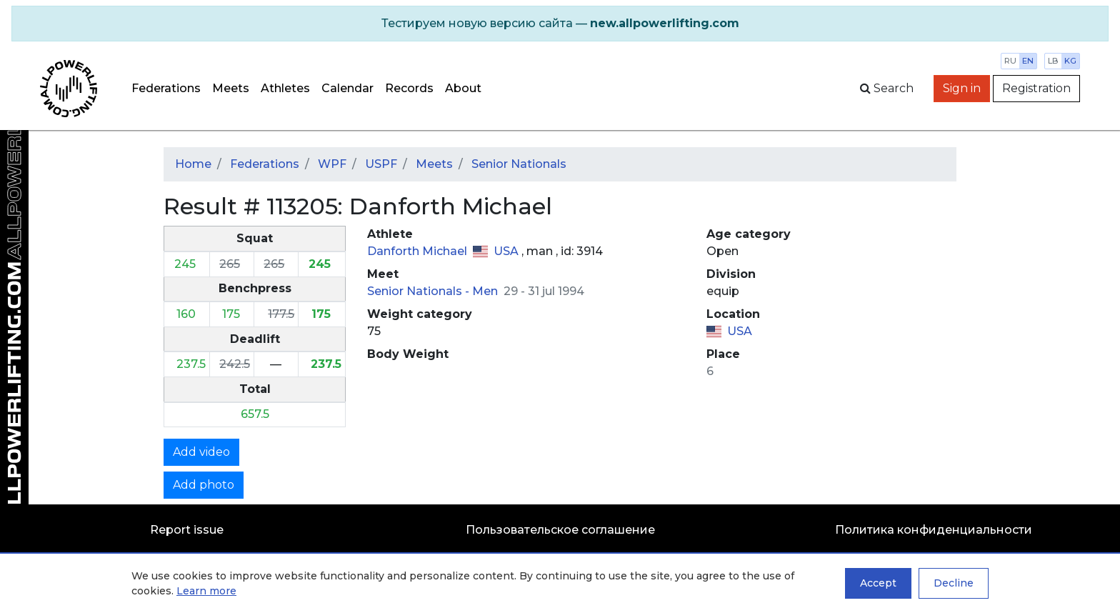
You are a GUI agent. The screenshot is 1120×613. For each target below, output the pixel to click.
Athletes (285, 88)
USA (507, 251)
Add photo (203, 485)
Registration (1036, 88)
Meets (230, 88)
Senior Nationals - (419, 291)
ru (1010, 61)
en (1028, 61)
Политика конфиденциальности (933, 530)
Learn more (206, 590)
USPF (381, 164)
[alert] (560, 23)
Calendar (347, 88)
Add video (201, 452)
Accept (878, 583)
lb (1053, 61)
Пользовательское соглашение (560, 530)
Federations (166, 88)
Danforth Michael (418, 251)
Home (193, 164)
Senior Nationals (518, 164)
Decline (954, 583)
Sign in (962, 88)
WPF (332, 164)
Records (409, 88)
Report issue (187, 530)
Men (486, 291)
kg (1070, 61)
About (463, 88)
